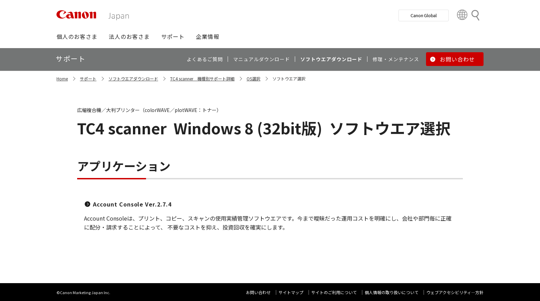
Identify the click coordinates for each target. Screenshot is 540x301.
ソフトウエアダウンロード (133, 78)
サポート (88, 78)
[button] (76, 36)
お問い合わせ (258, 292)
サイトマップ (291, 292)
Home (62, 78)
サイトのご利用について (334, 292)
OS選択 (253, 78)
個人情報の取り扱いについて (391, 292)
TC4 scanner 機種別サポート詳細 (202, 78)
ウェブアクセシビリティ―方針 (455, 292)
